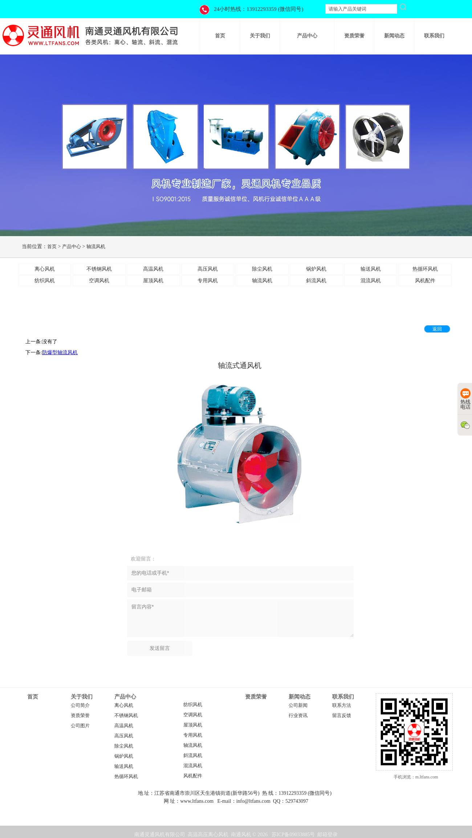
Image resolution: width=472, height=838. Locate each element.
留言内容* (240, 618)
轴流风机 (95, 246)
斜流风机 (192, 755)
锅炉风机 (123, 756)
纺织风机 (192, 704)
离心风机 (123, 705)
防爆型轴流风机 (60, 352)
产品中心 (71, 246)
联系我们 (343, 697)
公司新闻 (298, 705)
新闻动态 (299, 697)
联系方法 (341, 705)
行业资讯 (298, 715)
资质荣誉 (80, 715)
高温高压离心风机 (208, 834)
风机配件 (192, 775)
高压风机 (123, 735)
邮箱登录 (327, 834)
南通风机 (241, 834)
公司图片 (80, 725)
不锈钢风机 (126, 715)
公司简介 (80, 705)
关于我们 (82, 697)
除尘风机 (123, 746)
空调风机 (192, 714)
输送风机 (123, 766)
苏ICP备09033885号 (293, 834)
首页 (52, 246)
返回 (437, 329)
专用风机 (192, 735)
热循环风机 (126, 776)
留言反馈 (341, 715)
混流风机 (192, 765)
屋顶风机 (192, 725)
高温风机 (123, 725)
